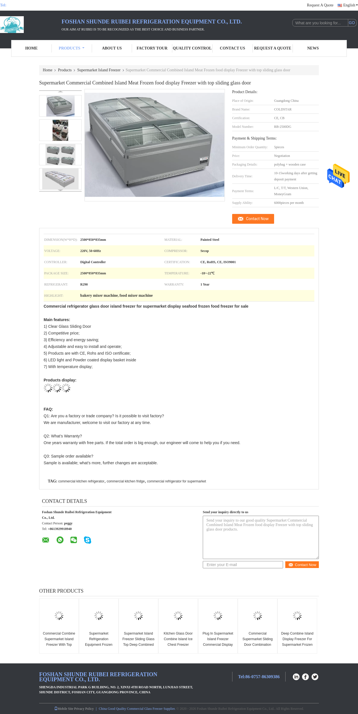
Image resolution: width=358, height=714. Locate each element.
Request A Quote (320, 5)
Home (31, 48)
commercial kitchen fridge (126, 481)
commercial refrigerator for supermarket (176, 481)
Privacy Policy (84, 709)
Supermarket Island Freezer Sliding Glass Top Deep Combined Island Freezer (139, 641)
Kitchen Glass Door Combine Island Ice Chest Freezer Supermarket (178, 641)
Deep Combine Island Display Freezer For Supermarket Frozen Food (297, 641)
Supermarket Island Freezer (99, 70)
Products (71, 48)
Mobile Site (63, 709)
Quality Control (192, 48)
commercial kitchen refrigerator (81, 481)
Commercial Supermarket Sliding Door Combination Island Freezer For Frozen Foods (257, 644)
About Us (112, 48)
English (350, 5)
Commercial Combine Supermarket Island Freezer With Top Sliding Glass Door (59, 641)
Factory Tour (151, 48)
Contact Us (232, 48)
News (313, 48)
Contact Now (257, 218)
